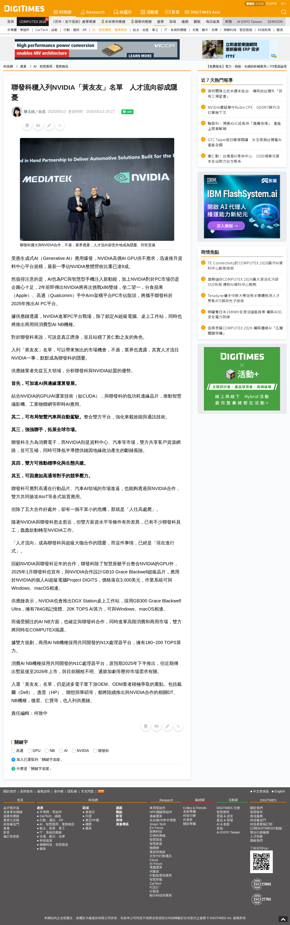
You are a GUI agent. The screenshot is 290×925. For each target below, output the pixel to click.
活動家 (150, 12)
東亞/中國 (92, 820)
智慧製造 (156, 839)
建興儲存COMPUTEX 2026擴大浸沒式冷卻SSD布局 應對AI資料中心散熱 (243, 282)
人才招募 (256, 836)
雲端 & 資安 (225, 816)
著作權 (58, 791)
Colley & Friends (194, 808)
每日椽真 (213, 21)
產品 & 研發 (225, 820)
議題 (184, 21)
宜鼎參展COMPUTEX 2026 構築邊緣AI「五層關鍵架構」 (245, 330)
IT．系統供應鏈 (175, 29)
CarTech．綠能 (46, 29)
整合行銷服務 (259, 832)
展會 (6, 828)
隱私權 (72, 791)
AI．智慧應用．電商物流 (109, 29)
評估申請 (271, 3)
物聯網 (154, 848)
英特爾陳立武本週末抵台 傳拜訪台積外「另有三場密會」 (245, 93)
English (279, 791)
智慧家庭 (156, 843)
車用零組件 (157, 808)
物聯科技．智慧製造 (238, 29)
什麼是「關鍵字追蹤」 (35, 768)
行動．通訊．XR (75, 29)
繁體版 (250, 3)
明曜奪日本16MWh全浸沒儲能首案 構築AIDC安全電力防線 (245, 314)
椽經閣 (123, 12)
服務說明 (43, 791)
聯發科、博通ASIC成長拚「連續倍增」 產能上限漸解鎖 (244, 126)
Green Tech (158, 824)
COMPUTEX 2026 (34, 20)
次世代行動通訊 (161, 856)
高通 (19, 751)
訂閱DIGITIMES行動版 (266, 828)
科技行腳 (189, 815)
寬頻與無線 (157, 852)
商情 (228, 21)
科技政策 (264, 29)
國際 (88, 824)
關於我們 (9, 791)
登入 (283, 3)
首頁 (10, 21)
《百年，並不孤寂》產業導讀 (73, 21)
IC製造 (154, 891)
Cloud (154, 860)
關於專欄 (189, 824)
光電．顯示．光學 (205, 29)
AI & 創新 (223, 824)
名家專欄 (189, 811)
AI (66, 751)
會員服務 (256, 816)
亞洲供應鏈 (157, 835)
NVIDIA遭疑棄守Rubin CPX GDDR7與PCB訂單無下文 (244, 110)
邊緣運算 (156, 816)
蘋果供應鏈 (141, 21)
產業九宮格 (11, 820)
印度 (88, 816)
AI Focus (156, 863)
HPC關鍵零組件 (161, 812)
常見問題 (87, 791)
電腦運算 (156, 867)
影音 (172, 12)
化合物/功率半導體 (163, 820)
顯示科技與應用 (161, 895)
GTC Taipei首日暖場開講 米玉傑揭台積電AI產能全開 (245, 142)
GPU (37, 751)
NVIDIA (83, 751)
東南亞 (90, 812)
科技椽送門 (11, 824)
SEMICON (275, 21)
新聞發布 (26, 791)
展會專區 (122, 824)
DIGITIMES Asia (202, 12)
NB (52, 751)
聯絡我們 (256, 840)
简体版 (260, 3)
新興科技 (156, 831)
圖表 (280, 29)
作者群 (188, 819)
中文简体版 (261, 791)
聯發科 (103, 751)
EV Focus (156, 828)
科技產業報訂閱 (261, 824)
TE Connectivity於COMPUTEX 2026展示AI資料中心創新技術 (245, 265)
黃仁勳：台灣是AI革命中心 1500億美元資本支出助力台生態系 (244, 158)
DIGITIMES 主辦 (228, 808)
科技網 (62, 12)
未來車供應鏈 (113, 21)
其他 (220, 828)
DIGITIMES (268, 800)
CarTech (155, 883)
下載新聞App (259, 848)
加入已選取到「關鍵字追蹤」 (40, 759)
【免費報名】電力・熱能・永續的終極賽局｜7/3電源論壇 (246, 66)
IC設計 (154, 887)
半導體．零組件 (18, 29)
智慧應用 (223, 812)
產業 (160, 21)
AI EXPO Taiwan (249, 21)
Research (92, 12)
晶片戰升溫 (11, 808)
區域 (172, 21)
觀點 (197, 21)
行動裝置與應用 (161, 875)
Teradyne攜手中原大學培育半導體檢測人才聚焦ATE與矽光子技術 (244, 298)
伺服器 (154, 871)
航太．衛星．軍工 (145, 29)
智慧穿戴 (156, 879)
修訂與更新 (11, 836)
